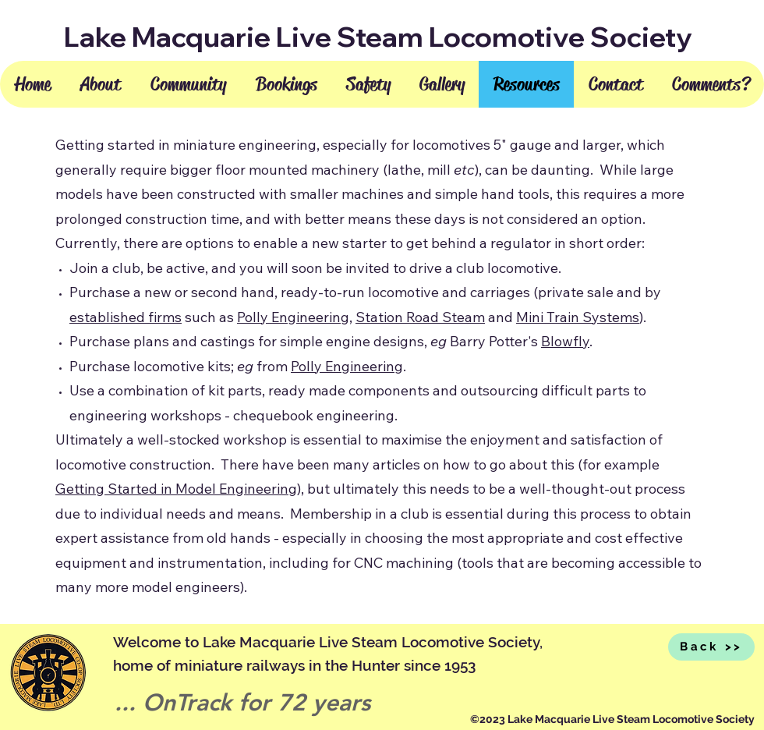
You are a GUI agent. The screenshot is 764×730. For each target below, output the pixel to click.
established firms (125, 317)
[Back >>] (711, 647)
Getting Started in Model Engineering (176, 489)
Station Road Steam (420, 317)
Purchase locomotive (136, 366)
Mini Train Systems (577, 317)
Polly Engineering (293, 317)
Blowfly (565, 341)
